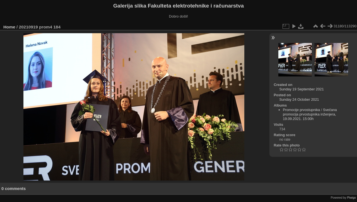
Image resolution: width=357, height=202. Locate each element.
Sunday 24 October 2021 (299, 99)
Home (9, 27)
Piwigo (351, 197)
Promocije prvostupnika (301, 110)
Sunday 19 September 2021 (301, 89)
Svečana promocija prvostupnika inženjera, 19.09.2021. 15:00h (310, 114)
